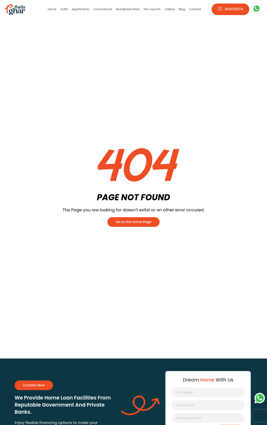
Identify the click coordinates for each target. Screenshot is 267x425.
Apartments (80, 9)
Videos (170, 9)
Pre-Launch (152, 9)
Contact (195, 9)
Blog (182, 9)
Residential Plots (128, 9)
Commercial (103, 9)
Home (52, 9)
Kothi (64, 9)
